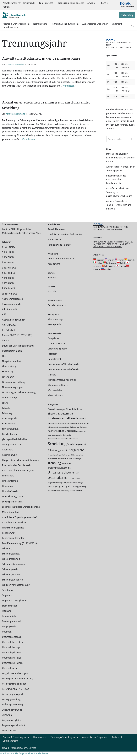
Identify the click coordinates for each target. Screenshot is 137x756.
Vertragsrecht (54, 329)
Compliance (53, 342)
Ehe (4, 360)
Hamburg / (124, 249)
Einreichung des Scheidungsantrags (19, 397)
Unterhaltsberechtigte (13, 646)
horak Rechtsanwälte (15, 64)
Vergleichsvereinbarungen (15, 677)
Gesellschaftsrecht (57, 309)
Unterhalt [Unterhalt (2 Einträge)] (73, 477)
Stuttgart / (110, 251)
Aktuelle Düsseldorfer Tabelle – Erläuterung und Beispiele (118, 205)
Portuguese (111, 267)
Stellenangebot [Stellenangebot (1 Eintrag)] (67, 459)
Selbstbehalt (8, 594)
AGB (38, 237)
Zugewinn (7, 719)
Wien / (119, 251)
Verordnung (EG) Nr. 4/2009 (16, 693)
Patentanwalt (54, 244)
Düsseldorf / (100, 249)
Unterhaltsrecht (10, 27)
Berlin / (109, 246)
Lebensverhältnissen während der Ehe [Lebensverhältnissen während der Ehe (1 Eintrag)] (76, 428)
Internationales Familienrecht (16, 469)
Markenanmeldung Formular (62, 384)
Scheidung (7, 553)
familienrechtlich (10, 433)
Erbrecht (6, 412)
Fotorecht (52, 358)
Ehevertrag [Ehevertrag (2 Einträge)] (54, 418)
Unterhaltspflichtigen (12, 667)
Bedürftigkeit (8, 334)
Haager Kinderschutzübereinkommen (20, 464)
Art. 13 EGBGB (9, 329)
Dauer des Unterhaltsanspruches (18, 350)
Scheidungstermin (11, 579)
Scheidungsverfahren (12, 584)
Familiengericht (9, 423)
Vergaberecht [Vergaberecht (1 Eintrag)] (52, 487)
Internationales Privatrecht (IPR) (18, 475)
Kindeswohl (7, 490)
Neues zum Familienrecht (71, 3)
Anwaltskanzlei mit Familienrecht (19, 3)
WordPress (30, 752)
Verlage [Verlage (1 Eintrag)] (60, 487)
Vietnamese (110, 271)
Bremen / (128, 246)
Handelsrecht (54, 363)
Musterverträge (55, 323)
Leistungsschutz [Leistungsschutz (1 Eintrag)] (53, 432)
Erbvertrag (7, 417)
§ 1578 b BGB (8, 277)
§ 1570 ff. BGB (9, 272)
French (121, 264)
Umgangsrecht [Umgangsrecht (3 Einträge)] (58, 477)
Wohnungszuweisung (12, 709)
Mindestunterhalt (10, 516)
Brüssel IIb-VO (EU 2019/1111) (17, 339)
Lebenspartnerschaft (12, 506)
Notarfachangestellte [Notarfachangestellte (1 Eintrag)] (55, 440)
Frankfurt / (113, 249)
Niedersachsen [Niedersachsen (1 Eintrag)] (81, 436)
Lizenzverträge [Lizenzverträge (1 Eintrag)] (64, 432)
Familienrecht (9, 428)
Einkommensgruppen (12, 391)
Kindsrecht (117, 24)
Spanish (131, 264)
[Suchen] (132, 26)
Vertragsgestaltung (11, 703)
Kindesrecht (8, 480)
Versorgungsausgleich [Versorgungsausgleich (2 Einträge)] (60, 490)
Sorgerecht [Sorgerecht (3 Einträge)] (76, 454)
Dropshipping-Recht (57, 353)
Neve (4, 752)
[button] (53, 2)
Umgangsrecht (9, 631)
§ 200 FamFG (8, 293)
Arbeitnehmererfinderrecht (61, 263)
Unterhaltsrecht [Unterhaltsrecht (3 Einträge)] (58, 482)
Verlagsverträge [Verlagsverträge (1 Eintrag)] (77, 487)
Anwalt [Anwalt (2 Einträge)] (52, 414)
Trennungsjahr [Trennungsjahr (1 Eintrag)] (66, 468)
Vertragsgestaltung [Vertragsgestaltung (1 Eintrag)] (79, 491)
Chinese (96, 274)
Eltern (5, 407)
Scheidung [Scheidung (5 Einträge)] (57, 448)
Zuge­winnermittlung (12, 714)
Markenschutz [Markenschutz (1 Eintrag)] (74, 432)
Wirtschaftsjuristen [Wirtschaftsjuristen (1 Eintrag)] (67, 495)
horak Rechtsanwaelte (15, 114)
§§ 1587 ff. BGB (9, 298)
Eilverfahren (8, 381)
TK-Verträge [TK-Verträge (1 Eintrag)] (77, 463)
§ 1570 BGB (8, 267)
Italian (99, 267)
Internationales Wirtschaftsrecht (63, 368)
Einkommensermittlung (13, 386)
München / (99, 251)
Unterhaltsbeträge (11, 651)
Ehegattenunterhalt (11, 365)
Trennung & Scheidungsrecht (64, 24)
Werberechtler (55, 394)
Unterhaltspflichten (11, 657)
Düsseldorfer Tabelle (12, 355)
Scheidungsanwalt (11, 563)
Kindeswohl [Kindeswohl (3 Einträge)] (78, 423)
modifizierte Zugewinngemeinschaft (19, 522)
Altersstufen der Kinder (13, 324)
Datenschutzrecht (56, 348)
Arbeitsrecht (54, 268)
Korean (122, 271)
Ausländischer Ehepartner (95, 24)
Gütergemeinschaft (11, 449)
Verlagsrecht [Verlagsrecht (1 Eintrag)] (67, 487)
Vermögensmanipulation (14, 688)
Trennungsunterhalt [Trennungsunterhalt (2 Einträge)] (59, 472)
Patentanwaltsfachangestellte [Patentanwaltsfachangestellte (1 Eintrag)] (58, 443)
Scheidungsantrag (10, 558)
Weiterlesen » (69, 86)
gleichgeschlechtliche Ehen (15, 443)
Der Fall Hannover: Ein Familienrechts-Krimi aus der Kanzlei (120, 158)
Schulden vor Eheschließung (16, 589)
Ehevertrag (7, 376)
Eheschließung (9, 371)
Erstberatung (127, 15)
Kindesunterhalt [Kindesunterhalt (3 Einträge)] (59, 423)
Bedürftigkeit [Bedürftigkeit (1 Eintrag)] (60, 414)
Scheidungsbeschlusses (13, 568)
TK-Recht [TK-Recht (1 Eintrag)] (69, 463)
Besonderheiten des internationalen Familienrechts (116, 180)
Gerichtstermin (9, 438)
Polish (122, 267)
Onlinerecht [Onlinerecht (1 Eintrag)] (67, 440)
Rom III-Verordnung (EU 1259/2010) (19, 548)
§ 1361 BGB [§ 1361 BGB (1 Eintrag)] (78, 495)
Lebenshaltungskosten (13, 501)
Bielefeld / (118, 246)
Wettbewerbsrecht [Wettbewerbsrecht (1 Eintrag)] (54, 495)
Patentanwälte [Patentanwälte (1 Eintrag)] (74, 443)
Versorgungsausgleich (12, 698)
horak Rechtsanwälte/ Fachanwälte (65, 239)
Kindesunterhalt (10, 485)
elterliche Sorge (9, 402)
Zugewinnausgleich (11, 724)
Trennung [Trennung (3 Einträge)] (54, 467)
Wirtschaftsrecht (56, 400)
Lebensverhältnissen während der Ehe (21, 511)
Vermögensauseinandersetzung (17, 683)
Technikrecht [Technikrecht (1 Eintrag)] (61, 463)
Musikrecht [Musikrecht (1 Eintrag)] (83, 432)
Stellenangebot (9, 610)
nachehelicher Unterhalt (14, 527)
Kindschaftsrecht (10, 495)
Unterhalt (6, 636)
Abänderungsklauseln (12, 303)
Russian (107, 274)
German (100, 264)
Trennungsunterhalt (11, 626)
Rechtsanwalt (8, 537)
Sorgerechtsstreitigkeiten (14, 605)
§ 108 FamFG (8, 251)
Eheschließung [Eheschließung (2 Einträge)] (74, 414)
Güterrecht (7, 454)
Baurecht (52, 282)
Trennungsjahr (9, 620)
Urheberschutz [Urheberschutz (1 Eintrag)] (75, 483)
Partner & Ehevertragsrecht (16, 24)
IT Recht (52, 379)
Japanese (97, 271)
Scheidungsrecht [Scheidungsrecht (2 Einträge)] (76, 449)
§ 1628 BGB (8, 287)
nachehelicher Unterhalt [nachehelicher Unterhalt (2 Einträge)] (62, 435)
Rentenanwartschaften (13, 542)
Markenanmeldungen (58, 389)
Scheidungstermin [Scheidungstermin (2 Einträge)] (58, 454)
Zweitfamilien (9, 735)
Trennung (6, 615)
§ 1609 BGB (8, 282)
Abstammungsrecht (11, 308)
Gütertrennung (9, 459)
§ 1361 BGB (8, 256)
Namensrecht (40, 24)
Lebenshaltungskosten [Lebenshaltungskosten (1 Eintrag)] (55, 428)
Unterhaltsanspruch (11, 641)
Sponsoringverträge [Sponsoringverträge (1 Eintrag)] (54, 459)
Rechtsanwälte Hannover (60, 249)
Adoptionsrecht (9, 313)
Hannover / (99, 246)
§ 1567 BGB (8, 261)
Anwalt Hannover (56, 233)
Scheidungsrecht (10, 574)
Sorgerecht (7, 600)
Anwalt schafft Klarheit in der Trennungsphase (41, 58)
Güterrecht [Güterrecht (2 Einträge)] (67, 418)
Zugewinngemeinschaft (13, 729)
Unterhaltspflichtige (11, 662)
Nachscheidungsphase (13, 532)
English (111, 264)
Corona (5, 345)
